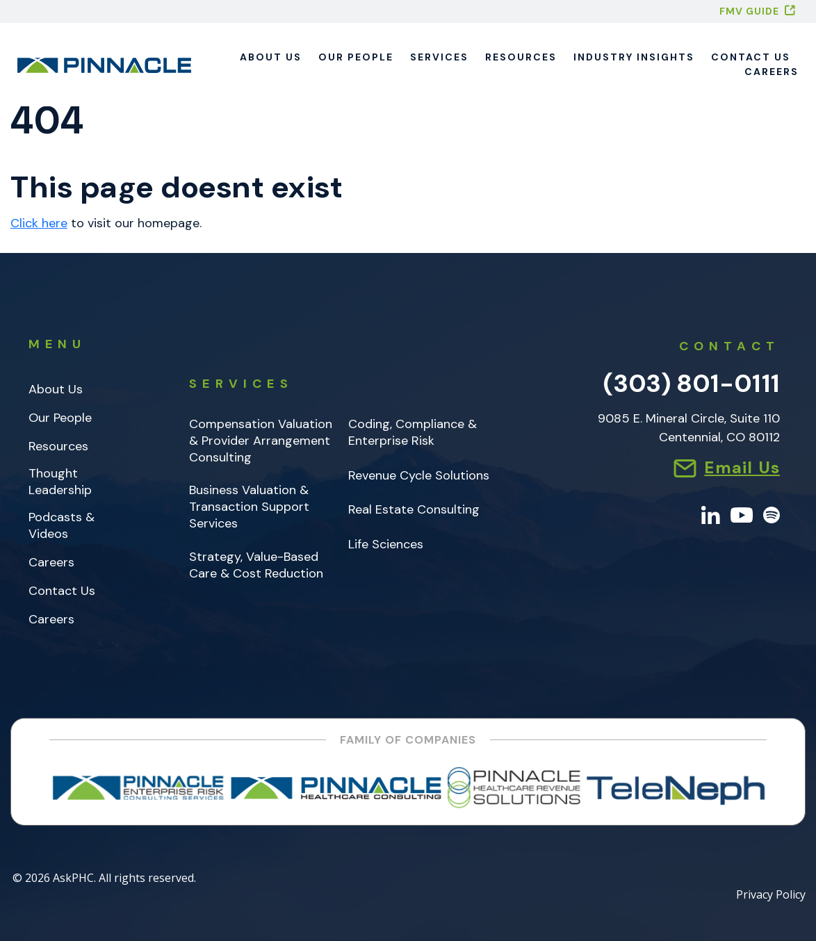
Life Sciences (385, 545)
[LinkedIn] (710, 514)
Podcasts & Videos (61, 525)
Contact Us (750, 57)
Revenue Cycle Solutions (418, 476)
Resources (521, 57)
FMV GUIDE (749, 11)
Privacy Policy (771, 895)
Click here (38, 223)
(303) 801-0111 (691, 383)
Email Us (742, 467)
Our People (355, 57)
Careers (771, 71)
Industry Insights (633, 57)
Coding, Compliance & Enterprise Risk (412, 432)
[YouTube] (742, 514)
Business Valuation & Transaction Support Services (249, 507)
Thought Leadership (60, 482)
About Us (271, 57)
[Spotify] (771, 514)
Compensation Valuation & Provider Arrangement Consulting (260, 441)
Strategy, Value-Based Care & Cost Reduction (256, 565)
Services (439, 57)
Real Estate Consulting (414, 510)
